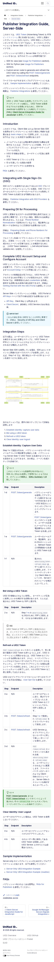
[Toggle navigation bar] (42, 3)
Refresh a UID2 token (16, 436)
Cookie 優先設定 (32, 953)
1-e (27, 613)
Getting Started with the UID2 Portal (19, 286)
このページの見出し (12, 10)
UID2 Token (21, 34)
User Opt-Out (29, 680)
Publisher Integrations (20, 91)
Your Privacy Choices (11, 955)
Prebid (30, 939)
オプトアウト (7, 953)
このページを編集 (11, 895)
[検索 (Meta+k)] (48, 3)
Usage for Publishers (32, 61)
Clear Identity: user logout (18, 439)
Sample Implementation (21, 83)
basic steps (16, 134)
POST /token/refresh (19, 76)
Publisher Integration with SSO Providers (28, 199)
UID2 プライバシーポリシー (15, 939)
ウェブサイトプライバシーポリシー (37, 950)
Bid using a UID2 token (16, 433)
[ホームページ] (5, 15)
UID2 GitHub (32, 935)
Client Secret (12, 304)
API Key (9, 301)
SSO (40, 186)
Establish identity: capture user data (22, 430)
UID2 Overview (9, 935)
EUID (5, 943)
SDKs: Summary (36, 477)
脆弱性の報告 (7, 950)
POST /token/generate (39, 73)
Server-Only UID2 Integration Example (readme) (28, 872)
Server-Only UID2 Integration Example (23, 869)
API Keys (7, 296)
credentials (35, 280)
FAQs (5, 171)
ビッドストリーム (10, 37)
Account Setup (14, 270)
